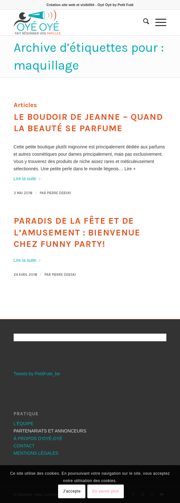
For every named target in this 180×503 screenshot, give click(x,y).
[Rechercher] (143, 22)
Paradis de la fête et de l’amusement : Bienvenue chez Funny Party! (77, 232)
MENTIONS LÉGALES (36, 453)
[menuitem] (143, 22)
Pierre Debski (59, 193)
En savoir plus (105, 491)
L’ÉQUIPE (24, 423)
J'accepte (72, 491)
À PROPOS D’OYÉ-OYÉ (38, 438)
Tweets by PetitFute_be (37, 373)
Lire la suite (28, 178)
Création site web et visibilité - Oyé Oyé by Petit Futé (89, 5)
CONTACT (24, 445)
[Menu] (157, 22)
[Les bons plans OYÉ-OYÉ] (75, 22)
